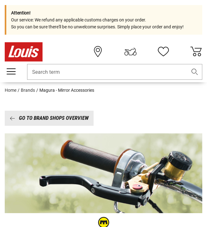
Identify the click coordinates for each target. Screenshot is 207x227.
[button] (194, 72)
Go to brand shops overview (49, 118)
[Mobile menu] (11, 71)
